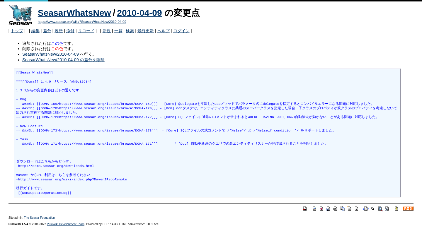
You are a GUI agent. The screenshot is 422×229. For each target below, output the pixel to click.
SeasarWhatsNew (74, 13)
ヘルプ (163, 30)
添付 (70, 30)
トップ (17, 30)
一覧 (118, 30)
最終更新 (145, 30)
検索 (130, 30)
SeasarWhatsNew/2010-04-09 (50, 54)
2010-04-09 (139, 13)
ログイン (181, 30)
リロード (86, 30)
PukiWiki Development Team (65, 224)
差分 (47, 30)
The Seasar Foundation (39, 217)
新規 (107, 30)
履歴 (59, 30)
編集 (35, 30)
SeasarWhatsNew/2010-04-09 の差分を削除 (63, 59)
